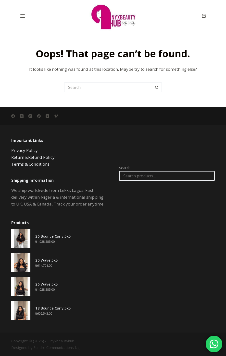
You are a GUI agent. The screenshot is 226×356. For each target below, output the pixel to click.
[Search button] (157, 87)
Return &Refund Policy (33, 157)
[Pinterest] (39, 116)
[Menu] (22, 16)
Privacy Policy (24, 150)
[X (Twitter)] (22, 116)
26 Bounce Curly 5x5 (53, 236)
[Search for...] (108, 87)
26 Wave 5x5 (46, 284)
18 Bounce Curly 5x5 (53, 308)
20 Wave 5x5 (46, 260)
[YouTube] (47, 116)
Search (124, 167)
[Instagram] (30, 116)
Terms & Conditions (30, 164)
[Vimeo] (56, 116)
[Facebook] (13, 116)
